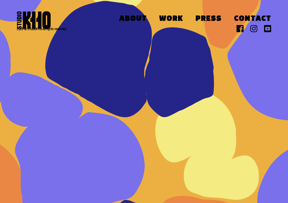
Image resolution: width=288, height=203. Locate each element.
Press (208, 19)
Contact (252, 19)
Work (171, 19)
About (133, 19)
